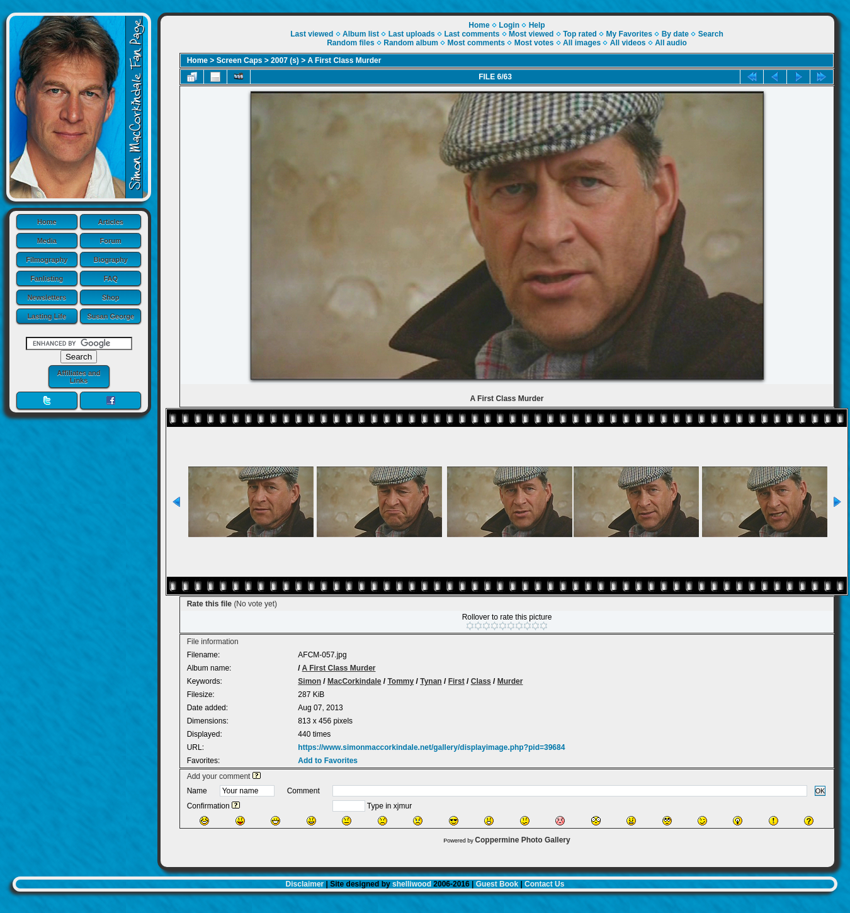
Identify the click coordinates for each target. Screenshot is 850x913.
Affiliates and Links (78, 376)
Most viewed (531, 34)
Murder (510, 681)
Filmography (46, 259)
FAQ (110, 278)
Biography (111, 259)
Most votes (534, 42)
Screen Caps (240, 60)
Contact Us (544, 884)
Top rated (580, 34)
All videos (628, 42)
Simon (309, 681)
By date (675, 34)
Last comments (471, 34)
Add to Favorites (328, 760)
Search (710, 34)
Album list (361, 34)
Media (47, 240)
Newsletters (46, 297)
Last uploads (411, 34)
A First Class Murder (345, 60)
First (456, 681)
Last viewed (311, 34)
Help (537, 25)
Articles (110, 221)
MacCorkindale (354, 681)
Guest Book (497, 884)
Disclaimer (305, 884)
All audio (671, 42)
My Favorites (629, 34)
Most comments (476, 42)
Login (509, 25)
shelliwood (411, 884)
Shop (111, 297)
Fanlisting (46, 278)
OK (820, 791)
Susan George (110, 316)
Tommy (400, 681)
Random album (410, 42)
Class (481, 681)
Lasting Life (46, 316)
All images (582, 42)
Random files (350, 42)
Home (47, 221)
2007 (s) (285, 60)
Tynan (430, 681)
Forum (111, 240)
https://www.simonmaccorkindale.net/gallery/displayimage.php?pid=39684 (431, 747)
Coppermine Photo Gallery (522, 840)
